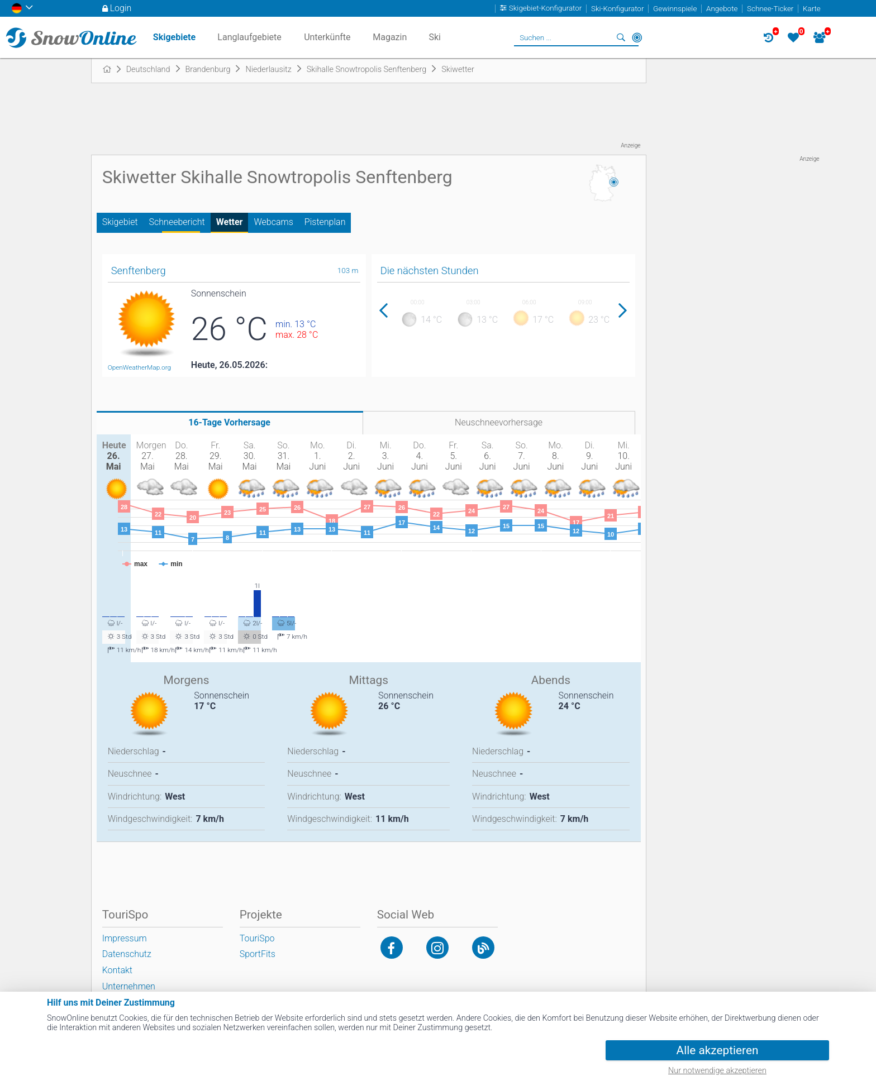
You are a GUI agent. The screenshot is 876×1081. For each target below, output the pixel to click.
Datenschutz (126, 954)
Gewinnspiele (675, 8)
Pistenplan (325, 222)
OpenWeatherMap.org (139, 367)
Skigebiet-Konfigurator (545, 8)
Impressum (124, 938)
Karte (812, 8)
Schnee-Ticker (770, 8)
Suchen (621, 37)
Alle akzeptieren (718, 1050)
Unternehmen (128, 986)
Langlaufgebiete (249, 37)
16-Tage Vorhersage (229, 422)
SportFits (257, 954)
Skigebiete (174, 37)
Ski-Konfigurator (617, 8)
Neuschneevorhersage (498, 422)
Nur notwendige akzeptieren (717, 1070)
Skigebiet (120, 222)
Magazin (390, 37)
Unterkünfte (327, 37)
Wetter (229, 222)
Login (121, 8)
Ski (435, 37)
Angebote (721, 8)
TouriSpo (257, 938)
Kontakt (117, 970)
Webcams (273, 222)
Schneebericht (177, 222)
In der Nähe (637, 37)
